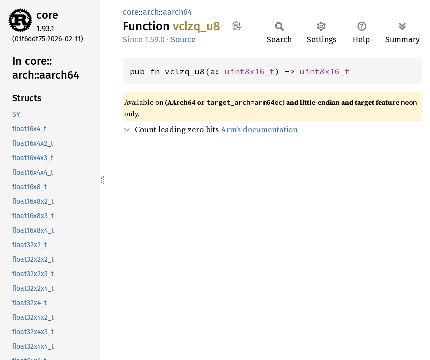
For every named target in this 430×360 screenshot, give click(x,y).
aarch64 (177, 12)
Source (183, 39)
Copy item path (236, 26)
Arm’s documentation (259, 129)
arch (151, 12)
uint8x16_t (250, 71)
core (47, 15)
